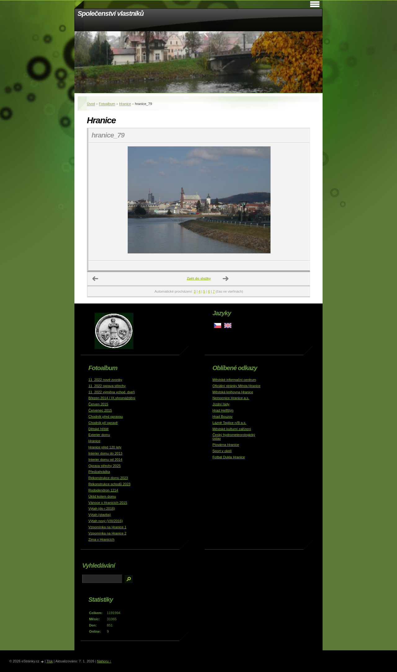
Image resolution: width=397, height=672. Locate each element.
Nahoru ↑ (104, 661)
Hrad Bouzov (222, 416)
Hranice (125, 104)
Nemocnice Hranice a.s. (230, 398)
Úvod (91, 104)
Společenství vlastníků (111, 13)
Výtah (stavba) (99, 515)
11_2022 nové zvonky (105, 380)
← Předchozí (95, 278)
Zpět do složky (199, 278)
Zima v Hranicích (101, 539)
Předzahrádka (99, 471)
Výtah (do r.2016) (101, 508)
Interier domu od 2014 (105, 459)
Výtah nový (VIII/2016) (105, 521)
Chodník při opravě (103, 423)
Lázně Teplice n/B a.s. (229, 423)
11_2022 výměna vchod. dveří (111, 392)
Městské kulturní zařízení (231, 429)
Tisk (50, 661)
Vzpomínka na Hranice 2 (107, 533)
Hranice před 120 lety (104, 447)
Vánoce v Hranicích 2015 (107, 502)
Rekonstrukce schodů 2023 (109, 484)
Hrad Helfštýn (223, 410)
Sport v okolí (222, 451)
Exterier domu (99, 435)
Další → (225, 278)
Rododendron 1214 (103, 490)
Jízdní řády (221, 404)
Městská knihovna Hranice (232, 392)
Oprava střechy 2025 (104, 466)
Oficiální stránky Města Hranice (236, 386)
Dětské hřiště (98, 429)
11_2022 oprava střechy (107, 386)
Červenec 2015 (100, 410)
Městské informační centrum (234, 380)
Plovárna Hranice (225, 445)
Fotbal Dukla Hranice (228, 457)
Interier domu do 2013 (105, 453)
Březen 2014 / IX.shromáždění (111, 398)
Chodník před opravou (105, 416)
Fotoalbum (107, 104)
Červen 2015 (98, 404)
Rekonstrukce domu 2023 (108, 478)
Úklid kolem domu (102, 496)
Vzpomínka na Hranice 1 (107, 527)
